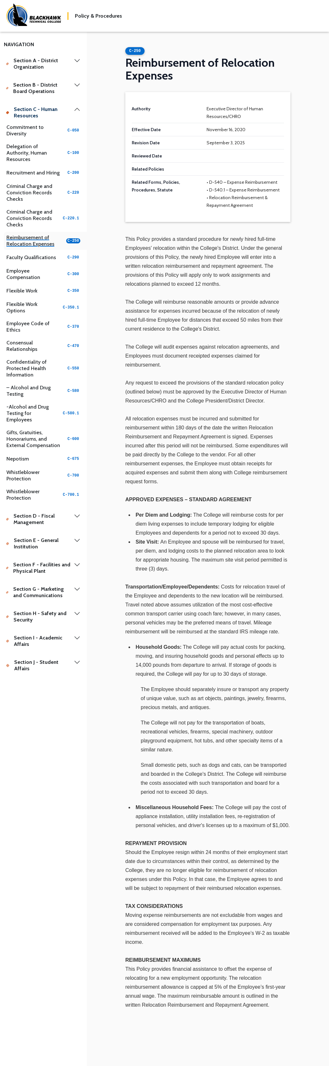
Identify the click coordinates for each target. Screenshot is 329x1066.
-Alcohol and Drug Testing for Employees (43, 413)
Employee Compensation (43, 274)
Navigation (19, 44)
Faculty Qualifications (43, 257)
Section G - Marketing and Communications (35, 592)
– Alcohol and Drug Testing (43, 391)
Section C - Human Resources (31, 112)
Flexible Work (43, 291)
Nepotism (43, 459)
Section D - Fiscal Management (30, 519)
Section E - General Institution (32, 543)
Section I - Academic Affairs (34, 641)
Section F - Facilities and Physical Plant (38, 568)
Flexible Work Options (43, 307)
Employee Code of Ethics (43, 326)
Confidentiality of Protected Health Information (43, 368)
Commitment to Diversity (43, 130)
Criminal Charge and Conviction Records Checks (43, 192)
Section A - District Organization (32, 63)
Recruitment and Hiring (43, 173)
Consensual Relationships (43, 346)
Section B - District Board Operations (32, 88)
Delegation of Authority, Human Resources (43, 152)
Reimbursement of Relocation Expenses (43, 240)
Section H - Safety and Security (36, 616)
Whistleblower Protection (43, 475)
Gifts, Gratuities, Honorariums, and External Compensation (43, 438)
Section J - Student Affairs (32, 665)
